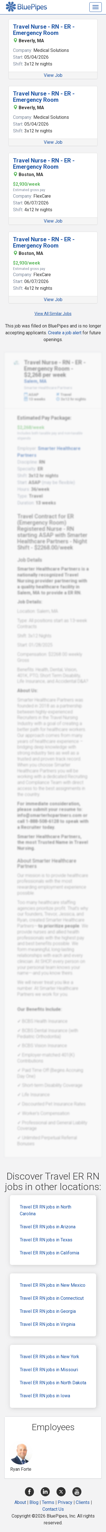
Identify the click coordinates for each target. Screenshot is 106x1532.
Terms (48, 1502)
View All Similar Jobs (53, 313)
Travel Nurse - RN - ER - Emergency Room (44, 29)
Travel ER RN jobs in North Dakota (53, 1382)
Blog (33, 1502)
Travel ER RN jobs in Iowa (45, 1395)
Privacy (65, 1502)
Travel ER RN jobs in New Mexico (52, 1285)
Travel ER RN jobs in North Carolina (45, 1210)
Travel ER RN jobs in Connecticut (52, 1298)
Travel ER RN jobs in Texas (46, 1239)
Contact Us (53, 1509)
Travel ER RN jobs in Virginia (47, 1324)
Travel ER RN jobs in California (49, 1253)
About (20, 1502)
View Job (53, 75)
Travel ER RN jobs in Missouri (49, 1369)
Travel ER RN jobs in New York (49, 1356)
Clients (83, 1502)
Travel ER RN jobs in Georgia (48, 1311)
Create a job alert (64, 332)
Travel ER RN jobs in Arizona (47, 1226)
